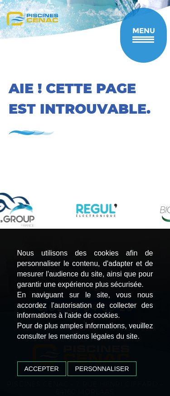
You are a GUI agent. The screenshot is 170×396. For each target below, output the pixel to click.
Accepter (41, 368)
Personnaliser (102, 368)
